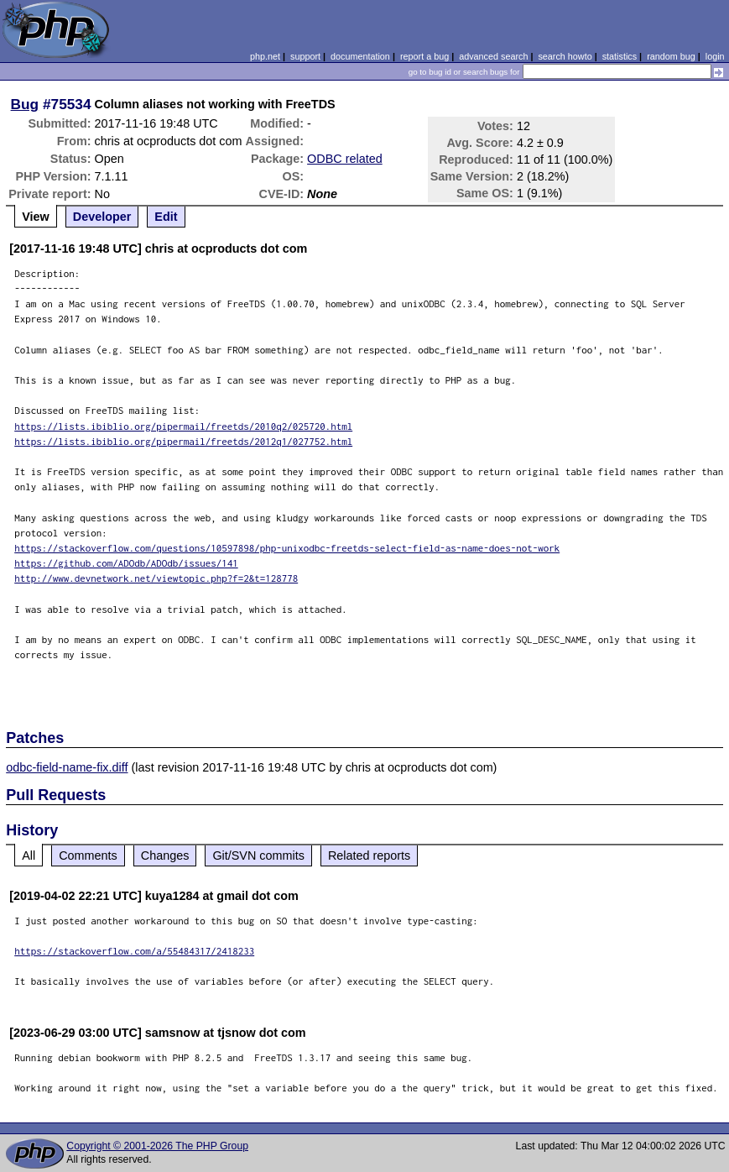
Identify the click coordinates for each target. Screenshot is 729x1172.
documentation (360, 56)
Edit (165, 216)
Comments (88, 855)
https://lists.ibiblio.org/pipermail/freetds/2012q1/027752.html (183, 441)
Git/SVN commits (258, 855)
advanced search (493, 56)
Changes (165, 855)
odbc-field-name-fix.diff (67, 767)
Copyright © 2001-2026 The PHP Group (157, 1146)
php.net (265, 56)
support (305, 56)
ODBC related (345, 158)
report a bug (424, 56)
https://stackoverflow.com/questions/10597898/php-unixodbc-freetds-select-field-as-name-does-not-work (287, 547)
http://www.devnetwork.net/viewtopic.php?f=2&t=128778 (156, 578)
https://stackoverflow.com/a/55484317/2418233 (134, 950)
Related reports (369, 855)
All (28, 855)
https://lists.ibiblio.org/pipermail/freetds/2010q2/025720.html (183, 426)
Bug (25, 104)
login (715, 56)
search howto (564, 56)
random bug (671, 56)
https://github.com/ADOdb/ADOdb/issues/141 (126, 562)
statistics (619, 56)
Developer (102, 216)
